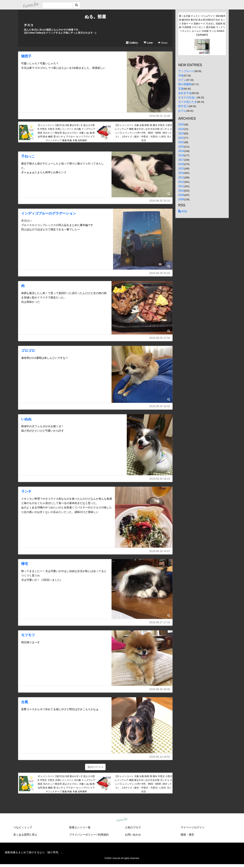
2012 (181, 181)
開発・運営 (187, 834)
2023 (181, 133)
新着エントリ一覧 (80, 827)
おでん (182, 110)
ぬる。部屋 (95, 16)
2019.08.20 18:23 (159, 478)
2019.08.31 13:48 (159, 115)
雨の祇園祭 (185, 84)
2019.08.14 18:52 (159, 756)
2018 (181, 155)
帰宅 (24, 564)
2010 (181, 190)
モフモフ (28, 635)
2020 (181, 146)
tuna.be (122, 819)
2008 (181, 199)
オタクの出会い (187, 97)
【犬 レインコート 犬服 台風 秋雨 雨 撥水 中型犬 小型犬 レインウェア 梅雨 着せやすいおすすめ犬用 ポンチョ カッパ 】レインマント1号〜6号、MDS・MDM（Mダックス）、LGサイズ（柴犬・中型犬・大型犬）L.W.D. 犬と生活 (143, 133)
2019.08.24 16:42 (159, 406)
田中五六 (183, 106)
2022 (181, 137)
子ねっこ (28, 156)
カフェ (182, 79)
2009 (181, 194)
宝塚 (181, 88)
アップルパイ (186, 71)
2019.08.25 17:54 (159, 337)
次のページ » (95, 766)
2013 (181, 177)
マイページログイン (193, 827)
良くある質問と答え (25, 834)
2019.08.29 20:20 (159, 273)
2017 (181, 159)
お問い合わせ (133, 834)
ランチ (26, 491)
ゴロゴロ (28, 351)
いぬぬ (26, 419)
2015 (181, 168)
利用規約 (103, 834)
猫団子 (26, 56)
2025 (181, 124)
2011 (181, 186)
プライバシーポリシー (82, 834)
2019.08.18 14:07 (159, 551)
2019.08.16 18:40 (159, 689)
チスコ (28, 25)
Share (163, 42)
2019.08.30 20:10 (159, 200)
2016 (181, 164)
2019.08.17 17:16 (159, 622)
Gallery (132, 42)
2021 (181, 142)
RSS (182, 211)
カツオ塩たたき (187, 101)
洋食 (181, 75)
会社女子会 (185, 93)
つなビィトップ (22, 827)
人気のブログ (133, 827)
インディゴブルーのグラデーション (48, 213)
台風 (24, 702)
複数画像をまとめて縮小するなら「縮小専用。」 (34, 852)
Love (148, 42)
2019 (181, 150)
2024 (181, 129)
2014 (181, 172)
